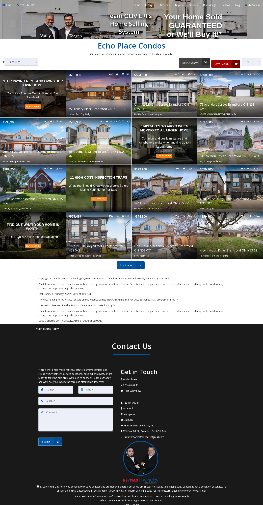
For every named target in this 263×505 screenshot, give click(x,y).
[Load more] (131, 264)
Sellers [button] (193, 6)
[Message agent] (145, 390)
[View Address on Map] (145, 428)
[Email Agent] (9, 7)
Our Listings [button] (210, 6)
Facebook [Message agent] (127, 405)
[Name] (55, 389)
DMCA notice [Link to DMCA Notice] (131, 501)
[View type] (251, 62)
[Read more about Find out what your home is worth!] (33, 234)
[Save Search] (225, 61)
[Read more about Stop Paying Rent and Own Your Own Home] (33, 93)
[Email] (95, 389)
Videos (226, 6)
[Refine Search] (193, 61)
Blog (237, 6)
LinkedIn (127, 416)
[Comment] (75, 417)
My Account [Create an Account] (252, 6)
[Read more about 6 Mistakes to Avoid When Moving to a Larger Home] (164, 140)
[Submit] (50, 438)
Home (136, 6)
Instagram (128, 410)
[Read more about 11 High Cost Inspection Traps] (99, 187)
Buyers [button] (179, 6)
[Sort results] (21, 62)
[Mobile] (75, 400)
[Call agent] (25, 7)
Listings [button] (150, 6)
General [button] (165, 6)
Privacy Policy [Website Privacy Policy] (199, 487)
